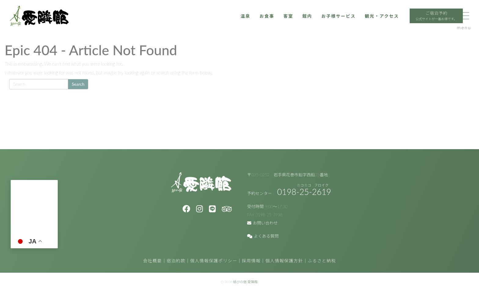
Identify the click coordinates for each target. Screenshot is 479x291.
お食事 (238, 20)
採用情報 (251, 260)
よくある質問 (263, 236)
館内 (280, 20)
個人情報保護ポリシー (213, 260)
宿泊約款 (175, 260)
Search (78, 84)
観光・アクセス (359, 20)
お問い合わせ (262, 223)
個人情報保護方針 (284, 260)
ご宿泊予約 (417, 21)
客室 (260, 20)
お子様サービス (313, 20)
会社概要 (152, 260)
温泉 (216, 20)
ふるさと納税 (322, 260)
